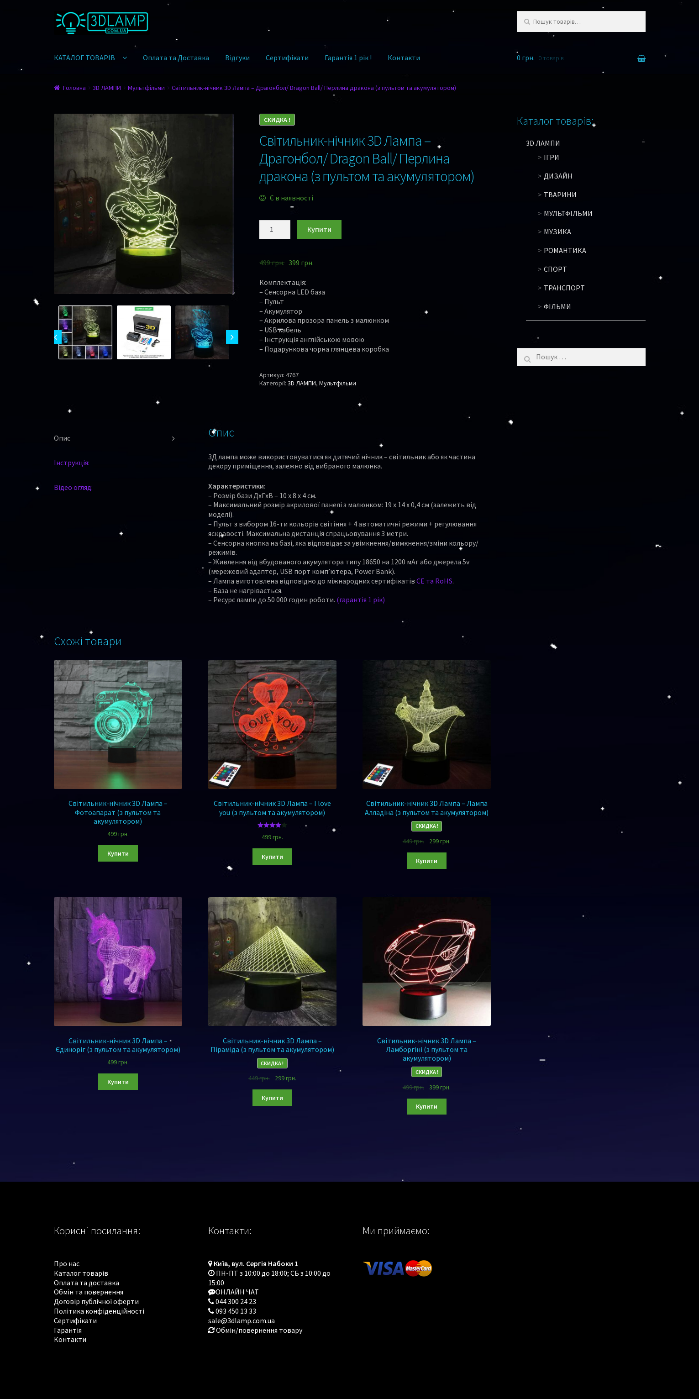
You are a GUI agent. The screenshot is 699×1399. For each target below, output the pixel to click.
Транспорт (564, 287)
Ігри (551, 157)
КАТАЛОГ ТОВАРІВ (84, 57)
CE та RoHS (434, 580)
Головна (74, 88)
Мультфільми (146, 88)
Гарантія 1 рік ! (348, 57)
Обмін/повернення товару (259, 1330)
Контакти (404, 57)
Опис (62, 437)
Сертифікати (287, 57)
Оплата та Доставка (176, 57)
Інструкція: (71, 462)
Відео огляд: (73, 487)
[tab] (118, 438)
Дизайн (558, 175)
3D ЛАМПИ (107, 88)
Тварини (560, 194)
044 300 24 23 (235, 1301)
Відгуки (237, 57)
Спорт (555, 268)
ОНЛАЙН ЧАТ (237, 1291)
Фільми (557, 306)
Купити (319, 229)
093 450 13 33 (235, 1310)
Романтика (565, 250)
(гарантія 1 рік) (360, 599)
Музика (557, 231)
